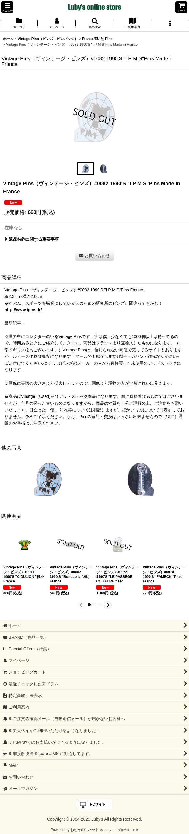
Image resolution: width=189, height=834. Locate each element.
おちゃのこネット (84, 830)
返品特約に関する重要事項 (31, 239)
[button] (7, 7)
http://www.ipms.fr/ (23, 309)
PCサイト (98, 804)
